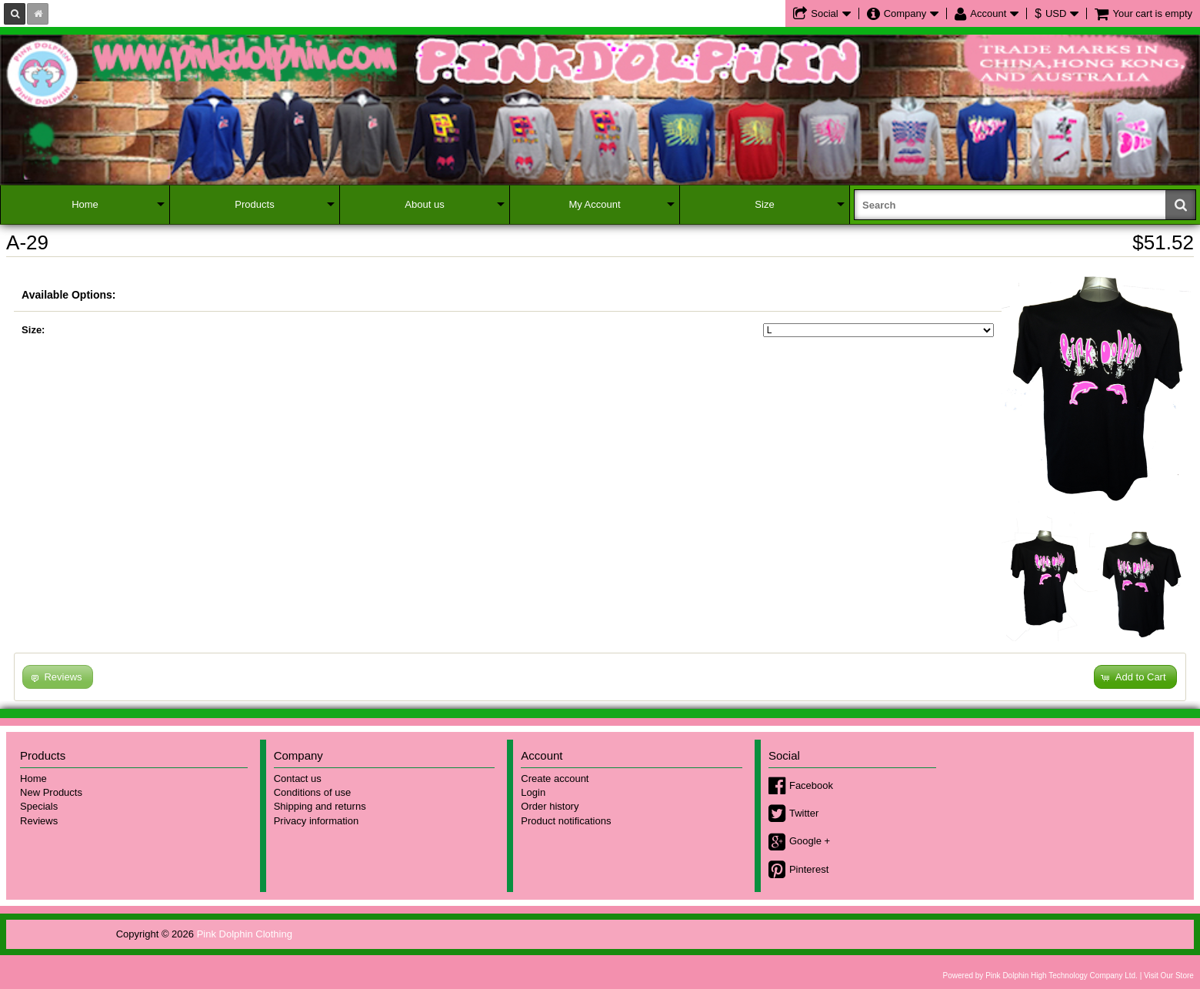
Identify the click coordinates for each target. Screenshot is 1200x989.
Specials (39, 806)
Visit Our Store (1169, 975)
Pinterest (808, 869)
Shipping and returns (320, 806)
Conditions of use (312, 792)
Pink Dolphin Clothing (244, 934)
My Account (594, 204)
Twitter (803, 813)
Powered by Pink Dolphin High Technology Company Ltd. (1040, 975)
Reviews (39, 821)
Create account (554, 778)
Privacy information (316, 821)
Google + (809, 841)
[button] (1135, 677)
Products (254, 204)
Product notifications (566, 821)
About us (424, 204)
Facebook (811, 785)
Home (85, 204)
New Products (51, 792)
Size (764, 204)
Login (533, 792)
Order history (549, 806)
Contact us (298, 778)
